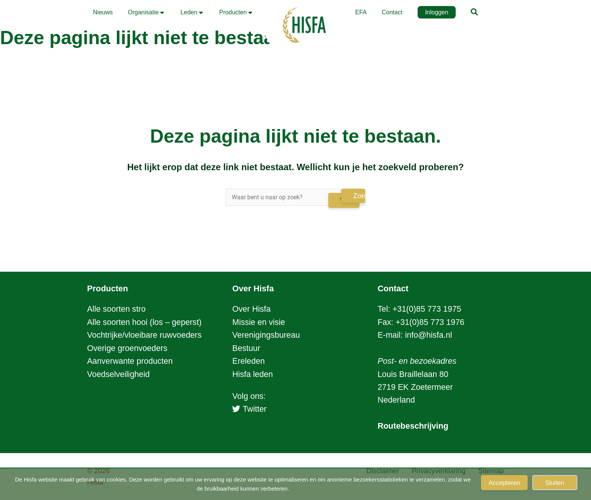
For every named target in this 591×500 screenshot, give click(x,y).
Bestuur (246, 348)
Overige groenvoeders (127, 348)
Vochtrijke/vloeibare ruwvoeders (144, 335)
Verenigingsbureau (266, 335)
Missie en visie (258, 322)
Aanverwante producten (130, 361)
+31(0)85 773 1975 (426, 309)
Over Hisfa (251, 309)
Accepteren (504, 482)
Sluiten (554, 482)
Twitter (249, 409)
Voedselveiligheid (118, 374)
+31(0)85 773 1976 (429, 322)
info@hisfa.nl (428, 335)
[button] (475, 13)
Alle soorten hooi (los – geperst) (144, 322)
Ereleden (248, 361)
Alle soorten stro (116, 309)
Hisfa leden (252, 374)
